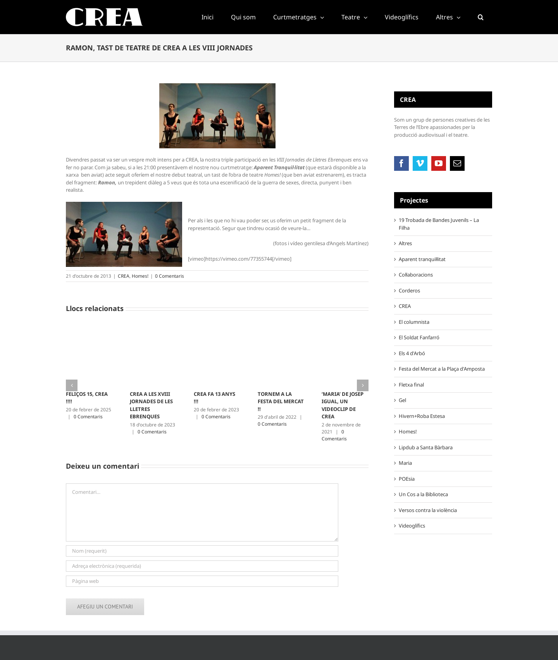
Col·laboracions (416, 274)
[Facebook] (401, 163)
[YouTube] (438, 163)
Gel (402, 400)
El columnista (414, 321)
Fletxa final (411, 384)
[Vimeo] (420, 163)
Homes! (140, 276)
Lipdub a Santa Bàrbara (426, 447)
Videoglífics (412, 525)
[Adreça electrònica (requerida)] (202, 566)
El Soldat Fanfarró (419, 337)
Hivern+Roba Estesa (422, 415)
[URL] (202, 581)
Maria (405, 462)
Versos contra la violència (428, 510)
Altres (405, 243)
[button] (480, 17)
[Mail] (457, 163)
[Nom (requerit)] (202, 551)
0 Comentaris (169, 276)
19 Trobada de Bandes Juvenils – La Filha (439, 224)
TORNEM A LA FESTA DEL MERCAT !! (281, 401)
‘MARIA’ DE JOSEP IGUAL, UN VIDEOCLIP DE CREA (342, 405)
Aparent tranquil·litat (422, 259)
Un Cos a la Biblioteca (423, 494)
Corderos (409, 290)
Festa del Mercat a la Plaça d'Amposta (442, 368)
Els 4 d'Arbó (412, 353)
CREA (123, 276)
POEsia (407, 478)
